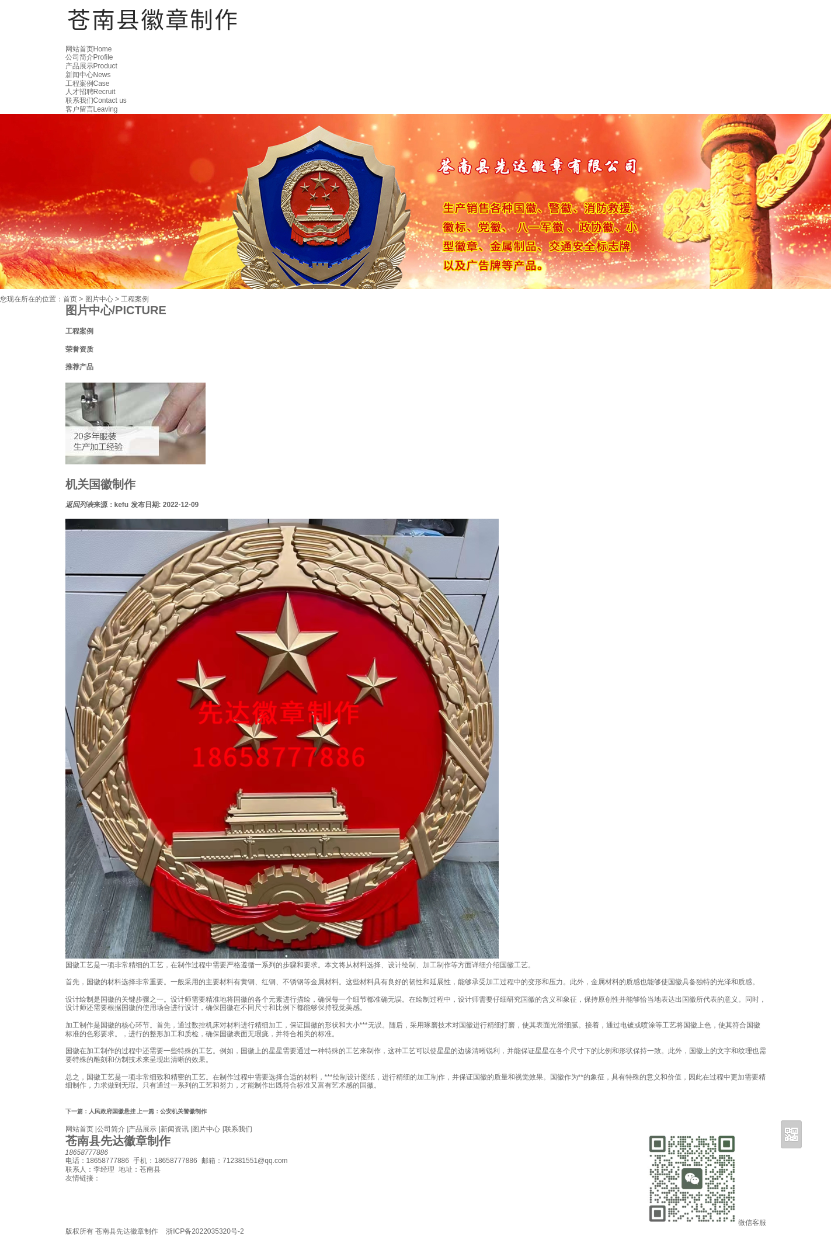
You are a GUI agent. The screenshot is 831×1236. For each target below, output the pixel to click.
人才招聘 (90, 92)
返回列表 (79, 505)
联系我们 (96, 100)
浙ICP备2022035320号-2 (205, 1231)
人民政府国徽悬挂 (100, 1111)
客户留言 (91, 109)
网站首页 (88, 49)
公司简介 (89, 57)
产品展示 (91, 66)
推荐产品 (79, 367)
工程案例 (87, 83)
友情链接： (82, 1178)
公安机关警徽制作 (172, 1111)
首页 (70, 299)
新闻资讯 (175, 1129)
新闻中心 (88, 75)
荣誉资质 (79, 349)
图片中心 (99, 299)
